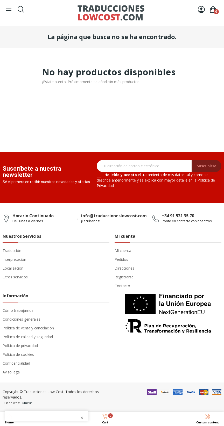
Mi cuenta (123, 250)
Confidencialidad (16, 363)
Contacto (122, 285)
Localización (13, 268)
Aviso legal (11, 372)
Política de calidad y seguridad (28, 336)
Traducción (12, 250)
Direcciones (124, 268)
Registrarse (124, 277)
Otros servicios (15, 277)
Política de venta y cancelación (28, 328)
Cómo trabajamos (18, 310)
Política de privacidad (20, 345)
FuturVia (26, 403)
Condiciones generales (21, 319)
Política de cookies (18, 354)
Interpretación (14, 259)
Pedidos (121, 259)
